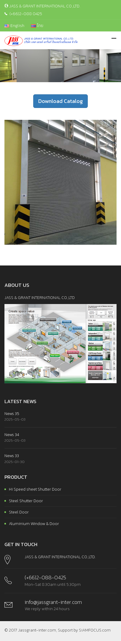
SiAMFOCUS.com (95, 630)
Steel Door (19, 512)
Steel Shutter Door (26, 501)
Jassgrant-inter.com (37, 630)
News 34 (11, 435)
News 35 (11, 414)
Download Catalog (60, 101)
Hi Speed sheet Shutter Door (35, 489)
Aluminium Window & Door (34, 524)
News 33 (11, 456)
